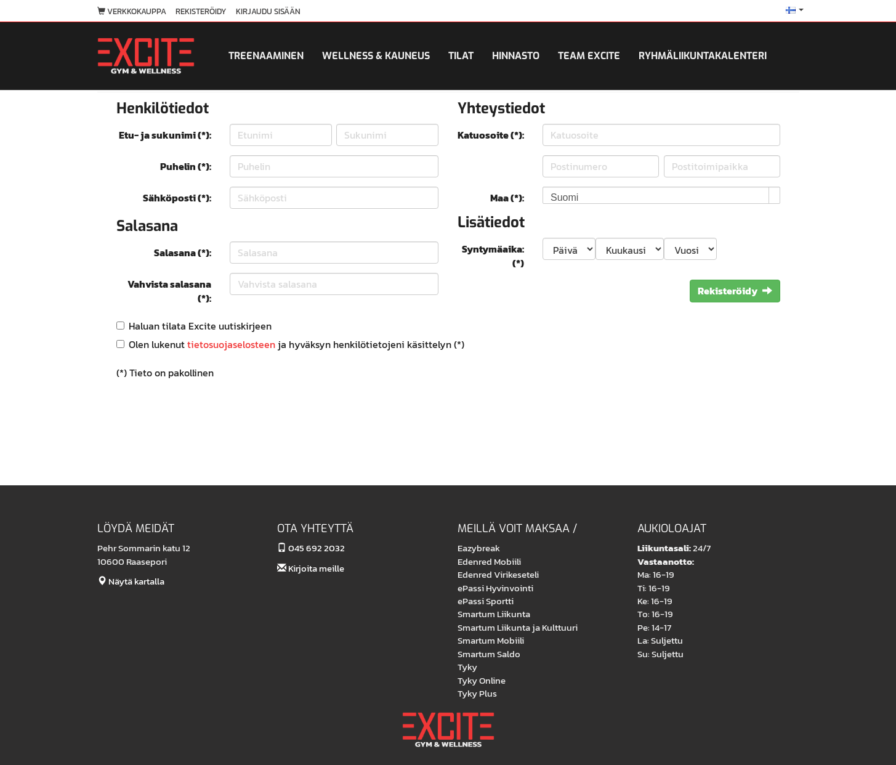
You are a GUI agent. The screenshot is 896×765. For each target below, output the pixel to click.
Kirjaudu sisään (268, 11)
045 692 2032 (311, 548)
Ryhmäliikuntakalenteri (703, 55)
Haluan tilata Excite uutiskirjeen (200, 325)
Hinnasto (515, 55)
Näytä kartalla (130, 581)
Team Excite (589, 55)
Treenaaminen (266, 55)
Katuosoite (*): (491, 134)
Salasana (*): (182, 252)
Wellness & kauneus (376, 55)
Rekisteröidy (201, 11)
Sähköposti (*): (177, 197)
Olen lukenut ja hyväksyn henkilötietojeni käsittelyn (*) (296, 344)
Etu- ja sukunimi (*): (165, 134)
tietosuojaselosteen (231, 344)
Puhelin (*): (185, 166)
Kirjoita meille (310, 568)
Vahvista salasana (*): (169, 291)
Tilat (461, 55)
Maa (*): (507, 197)
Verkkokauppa (131, 11)
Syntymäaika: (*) (493, 255)
